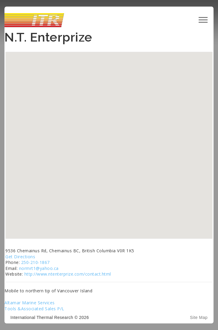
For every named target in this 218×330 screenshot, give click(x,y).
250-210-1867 (35, 262)
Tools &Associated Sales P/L (34, 308)
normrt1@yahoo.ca (39, 268)
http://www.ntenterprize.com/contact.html (67, 274)
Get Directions (20, 256)
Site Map (199, 317)
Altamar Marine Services (29, 302)
